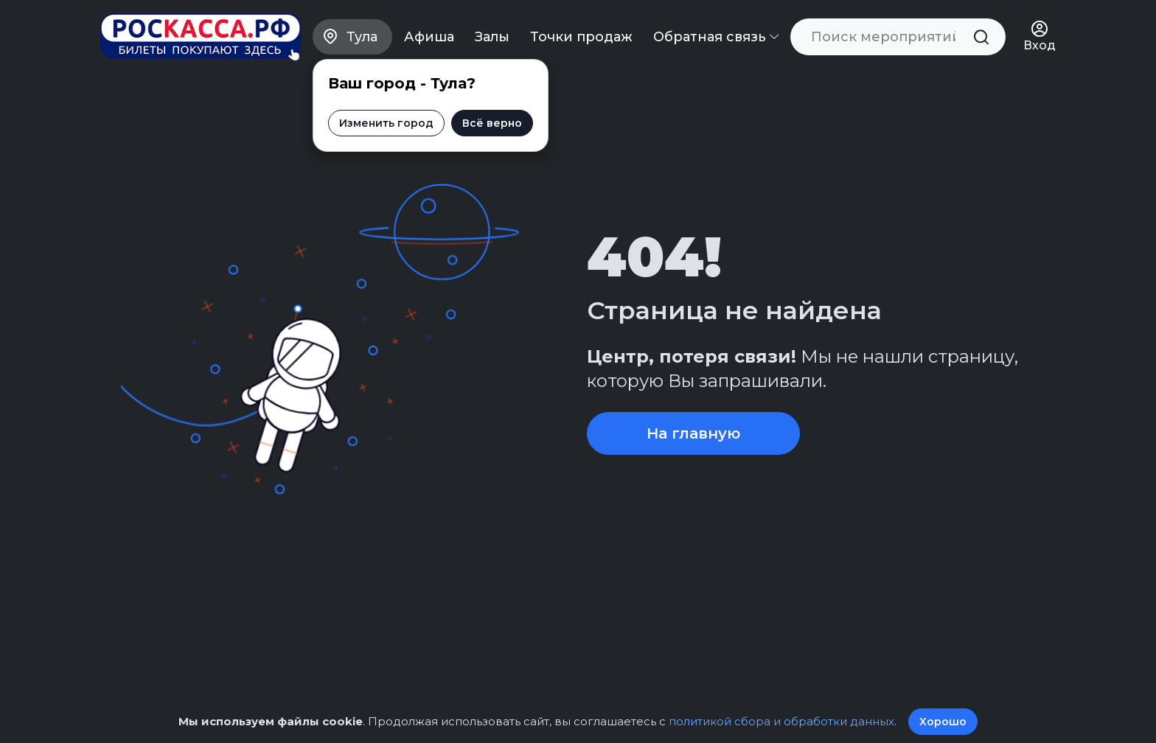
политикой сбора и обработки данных (781, 721)
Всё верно (492, 123)
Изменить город (386, 123)
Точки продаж (581, 37)
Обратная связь (716, 37)
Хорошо (943, 721)
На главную (693, 433)
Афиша (429, 37)
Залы (492, 37)
